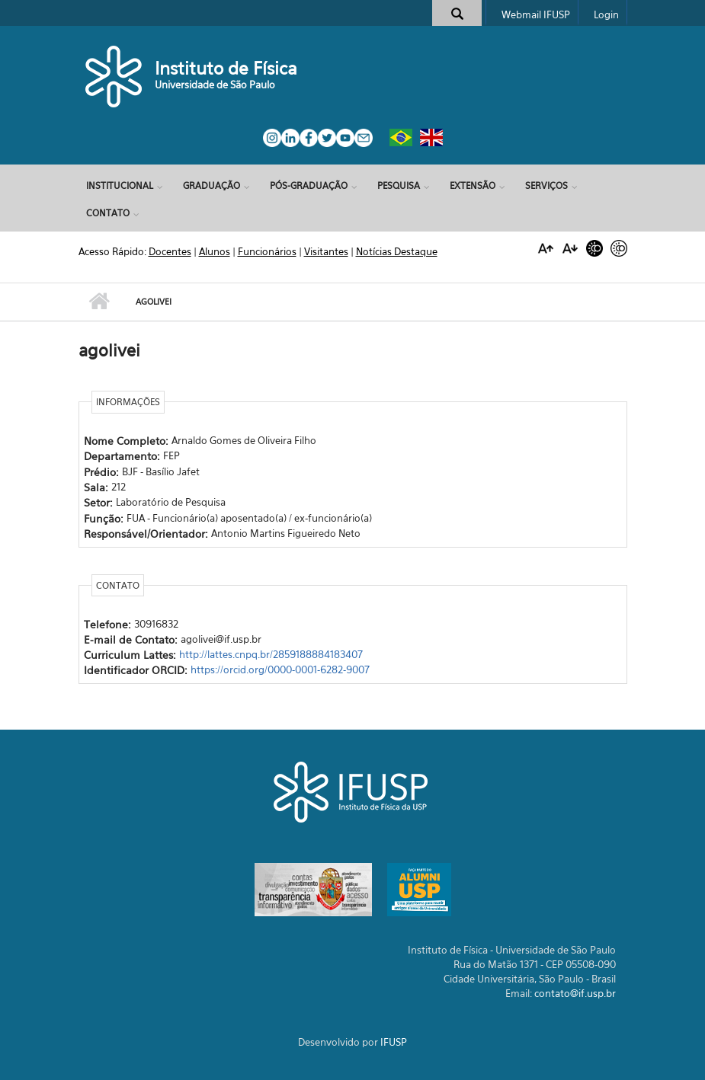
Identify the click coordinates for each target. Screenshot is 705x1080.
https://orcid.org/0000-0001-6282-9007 (280, 669)
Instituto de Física (226, 68)
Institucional (119, 185)
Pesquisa (398, 185)
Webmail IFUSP (536, 14)
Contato (108, 213)
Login (606, 14)
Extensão (472, 185)
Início (99, 302)
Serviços (546, 185)
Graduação (211, 185)
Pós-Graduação (309, 185)
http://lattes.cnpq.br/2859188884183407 (271, 654)
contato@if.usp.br (575, 993)
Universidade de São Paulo (215, 84)
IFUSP (393, 1042)
